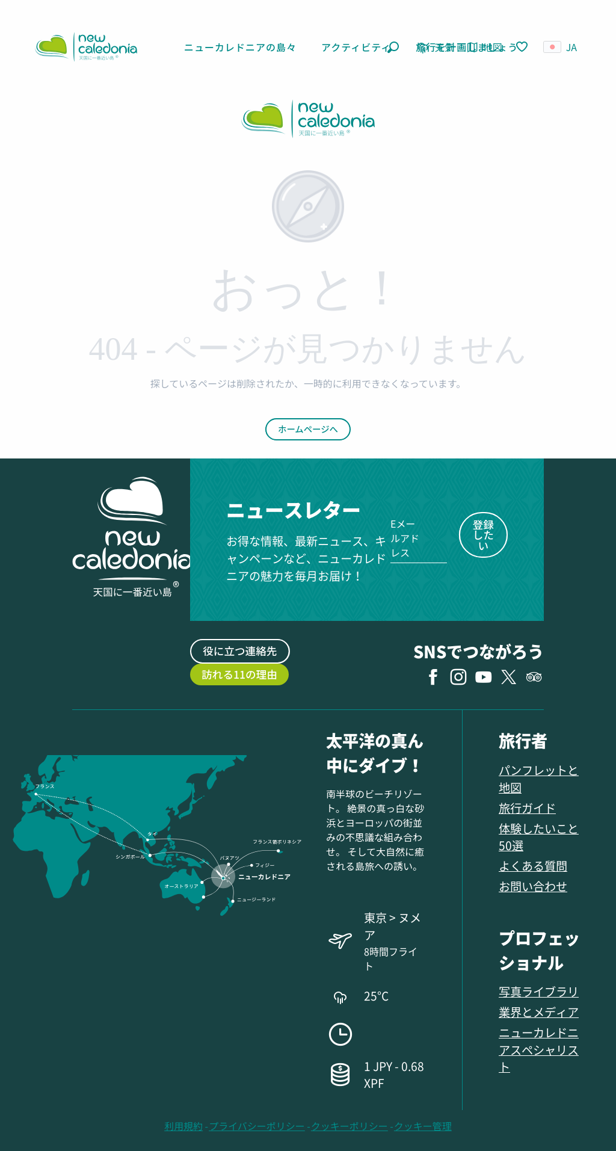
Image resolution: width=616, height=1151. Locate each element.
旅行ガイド (527, 808)
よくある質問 (533, 865)
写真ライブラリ (539, 991)
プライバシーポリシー (257, 1126)
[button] (393, 47)
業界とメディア (539, 1012)
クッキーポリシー (349, 1126)
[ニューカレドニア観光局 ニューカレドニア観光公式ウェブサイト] (308, 120)
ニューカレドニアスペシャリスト (539, 1049)
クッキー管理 (423, 1126)
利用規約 (183, 1126)
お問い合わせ (533, 886)
